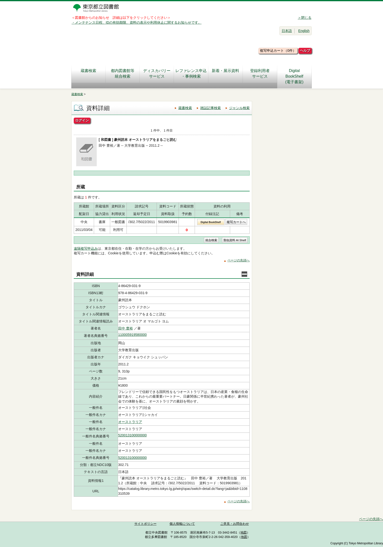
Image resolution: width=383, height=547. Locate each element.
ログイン (82, 120)
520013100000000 (132, 435)
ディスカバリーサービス (156, 73)
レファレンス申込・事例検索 (191, 73)
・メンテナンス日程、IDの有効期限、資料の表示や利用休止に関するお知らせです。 (137, 22)
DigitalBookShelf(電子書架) (294, 76)
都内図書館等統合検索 (122, 73)
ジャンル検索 (239, 108)
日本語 (287, 31)
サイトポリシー (145, 524)
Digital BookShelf (211, 222)
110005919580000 (132, 335)
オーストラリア (130, 422)
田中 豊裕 (125, 328)
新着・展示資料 (225, 73)
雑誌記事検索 (210, 108)
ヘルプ (305, 50)
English (303, 31)
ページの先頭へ (238, 260)
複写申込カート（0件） (278, 50)
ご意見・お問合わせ (234, 524)
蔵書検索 (88, 73)
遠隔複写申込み (86, 248)
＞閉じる (304, 18)
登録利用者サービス (260, 73)
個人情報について (182, 524)
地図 (243, 532)
